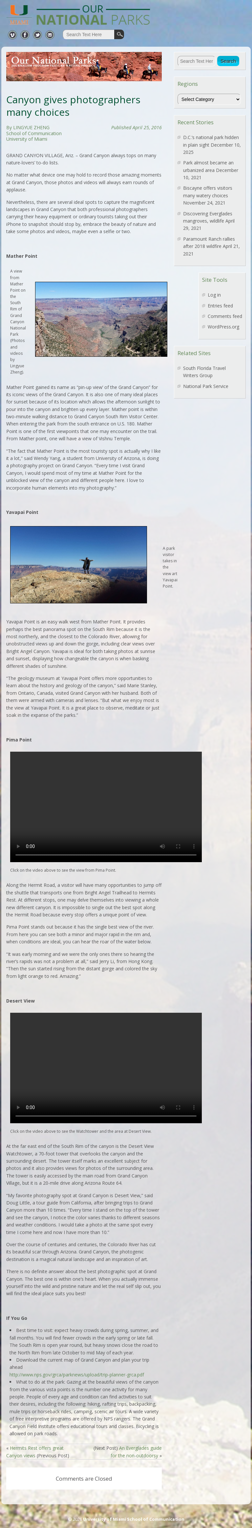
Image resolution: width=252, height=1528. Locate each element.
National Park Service (205, 386)
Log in (214, 295)
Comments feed (225, 316)
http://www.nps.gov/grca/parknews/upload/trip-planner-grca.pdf (77, 1374)
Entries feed (220, 306)
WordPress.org (223, 327)
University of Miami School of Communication (133, 1519)
